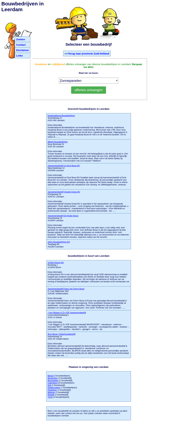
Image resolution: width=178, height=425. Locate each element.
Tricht (50, 397)
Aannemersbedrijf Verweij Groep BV (64, 192)
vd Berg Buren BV (56, 262)
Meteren (51, 392)
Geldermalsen (54, 387)
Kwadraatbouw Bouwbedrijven (61, 115)
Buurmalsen (53, 380)
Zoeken (20, 39)
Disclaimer (22, 50)
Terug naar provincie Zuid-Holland (88, 53)
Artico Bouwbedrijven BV (59, 242)
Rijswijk (51, 395)
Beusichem (53, 378)
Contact (21, 44)
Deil (49, 385)
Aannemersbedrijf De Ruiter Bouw (63, 216)
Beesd (50, 376)
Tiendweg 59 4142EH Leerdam (59, 244)
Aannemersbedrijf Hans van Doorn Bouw (66, 289)
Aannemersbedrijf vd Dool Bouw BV (64, 166)
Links (19, 55)
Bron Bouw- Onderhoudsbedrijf (62, 334)
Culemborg (53, 383)
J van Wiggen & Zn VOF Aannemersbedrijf (67, 313)
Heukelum (52, 390)
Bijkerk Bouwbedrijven (58, 142)
